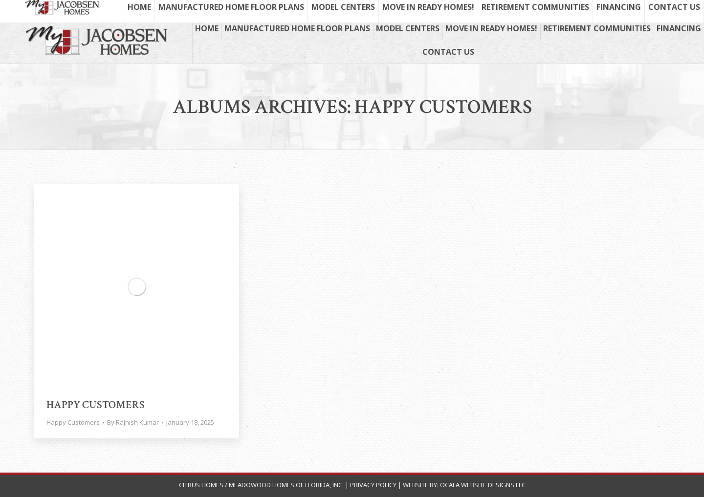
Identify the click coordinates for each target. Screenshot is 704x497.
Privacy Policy (373, 484)
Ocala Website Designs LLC (483, 484)
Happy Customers (95, 405)
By (133, 422)
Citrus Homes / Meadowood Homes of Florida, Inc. (262, 484)
